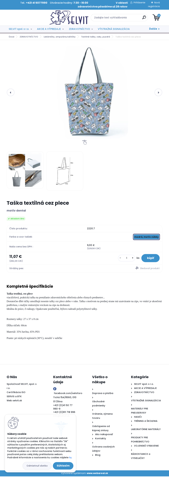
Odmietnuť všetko (37, 465)
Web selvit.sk (14, 401)
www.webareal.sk (97, 474)
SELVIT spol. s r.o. (19, 29)
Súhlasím (63, 465)
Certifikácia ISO (16, 392)
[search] (123, 19)
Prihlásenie (139, 2)
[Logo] (26, 18)
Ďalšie (153, 28)
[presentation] (11, 92)
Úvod (11, 36)
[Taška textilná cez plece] (87, 92)
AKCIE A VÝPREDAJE (49, 29)
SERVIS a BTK (14, 397)
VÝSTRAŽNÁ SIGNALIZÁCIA (114, 29)
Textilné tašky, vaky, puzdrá (95, 36)
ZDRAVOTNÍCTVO (79, 29)
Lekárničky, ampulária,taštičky (60, 36)
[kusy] (124, 258)
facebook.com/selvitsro (68, 393)
